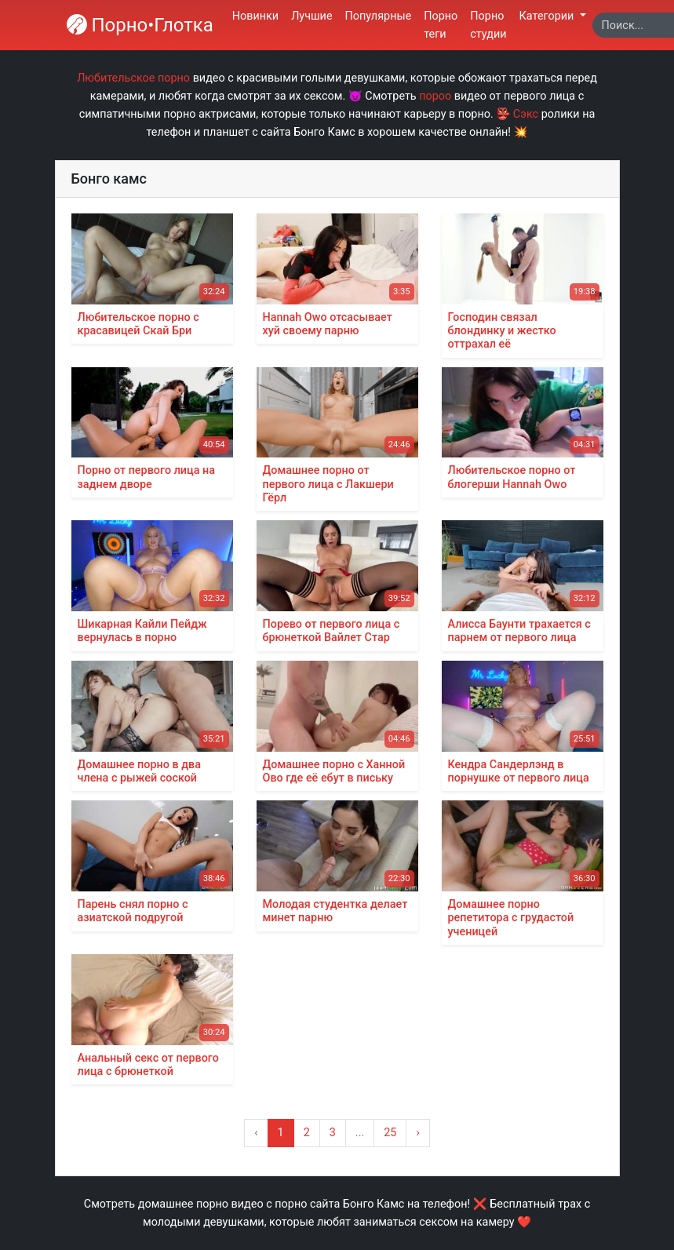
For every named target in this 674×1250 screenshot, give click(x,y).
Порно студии (488, 25)
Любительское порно (133, 78)
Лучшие (311, 16)
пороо (435, 96)
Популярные (378, 16)
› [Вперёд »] (417, 1132)
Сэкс (525, 114)
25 (390, 1132)
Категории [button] (548, 16)
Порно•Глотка (140, 25)
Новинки (255, 16)
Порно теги (440, 25)
